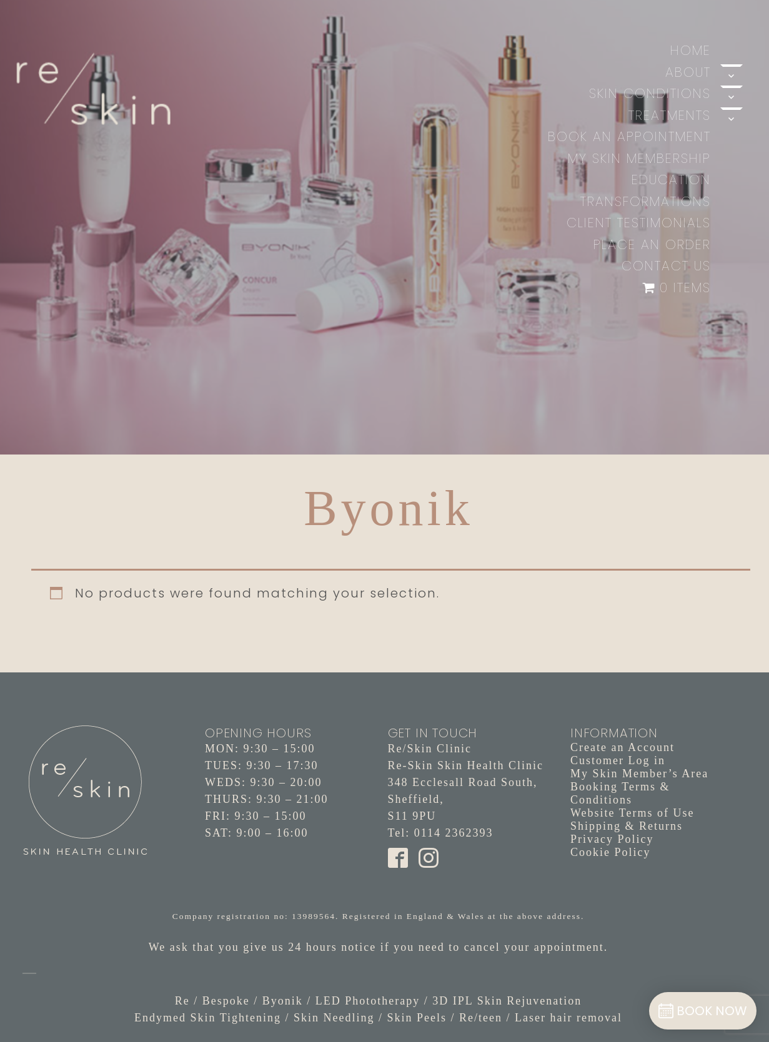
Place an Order (652, 244)
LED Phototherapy (367, 1001)
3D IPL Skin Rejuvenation (507, 1001)
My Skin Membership (639, 158)
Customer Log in (617, 760)
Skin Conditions (650, 93)
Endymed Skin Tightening (207, 1017)
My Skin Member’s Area (639, 773)
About (688, 72)
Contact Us (666, 266)
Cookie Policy (610, 852)
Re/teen (480, 1017)
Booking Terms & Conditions (620, 793)
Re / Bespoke (212, 1001)
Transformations (645, 201)
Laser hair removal (568, 1017)
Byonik (282, 1001)
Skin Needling (334, 1017)
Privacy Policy (612, 839)
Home (690, 50)
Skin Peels (417, 1017)
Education (671, 179)
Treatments (669, 115)
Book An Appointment (629, 136)
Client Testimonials (639, 223)
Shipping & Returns (626, 826)
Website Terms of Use (632, 813)
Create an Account (622, 747)
